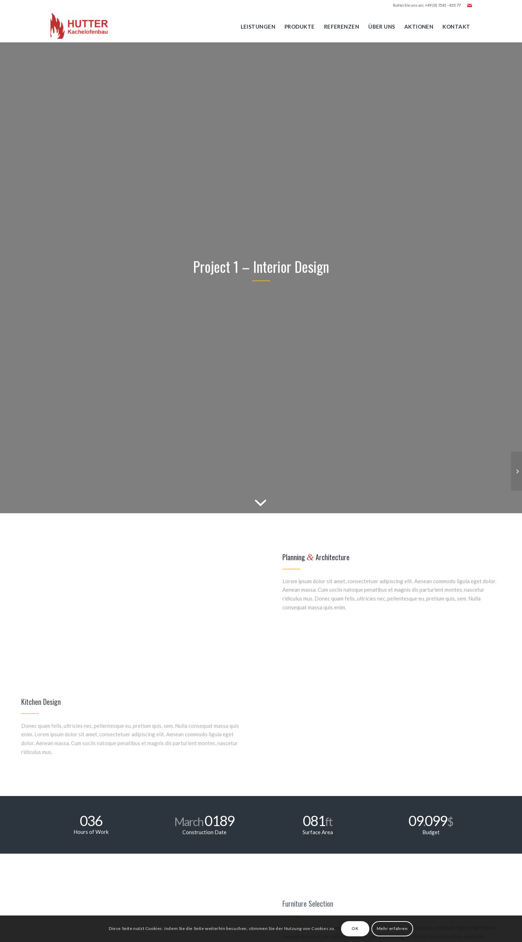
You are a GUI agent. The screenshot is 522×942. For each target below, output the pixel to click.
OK (355, 928)
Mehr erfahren (392, 928)
